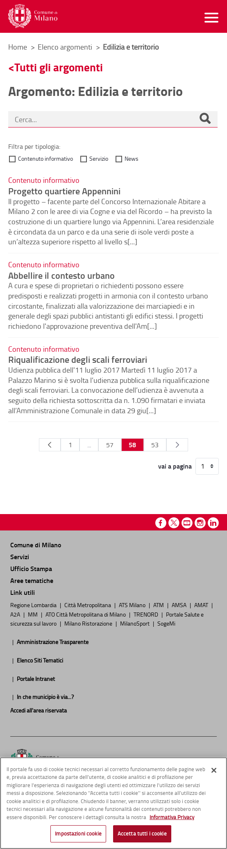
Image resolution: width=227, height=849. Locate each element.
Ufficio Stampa (31, 568)
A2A (15, 614)
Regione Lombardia (34, 605)
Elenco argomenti (66, 47)
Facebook (160, 522)
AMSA (180, 605)
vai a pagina (175, 466)
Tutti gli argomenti (58, 67)
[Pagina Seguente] (177, 444)
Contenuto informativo (45, 158)
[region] (113, 803)
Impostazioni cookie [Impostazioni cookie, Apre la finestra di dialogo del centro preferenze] (78, 833)
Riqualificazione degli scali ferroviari (77, 359)
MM (33, 614)
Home (17, 47)
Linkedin (213, 522)
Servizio (98, 158)
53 (155, 444)
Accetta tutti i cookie (142, 833)
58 (132, 444)
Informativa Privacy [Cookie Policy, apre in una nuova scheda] (172, 817)
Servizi (19, 556)
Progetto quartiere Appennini (64, 190)
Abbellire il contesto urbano (61, 275)
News (131, 158)
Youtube (187, 522)
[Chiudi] (214, 770)
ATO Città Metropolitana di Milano (86, 614)
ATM (159, 605)
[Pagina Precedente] (50, 444)
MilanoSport (135, 623)
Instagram (200, 522)
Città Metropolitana (88, 605)
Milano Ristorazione (89, 623)
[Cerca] (205, 119)
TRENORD (146, 614)
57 (110, 444)
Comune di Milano (35, 544)
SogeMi (166, 623)
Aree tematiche (31, 580)
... (89, 444)
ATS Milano (133, 605)
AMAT (201, 605)
